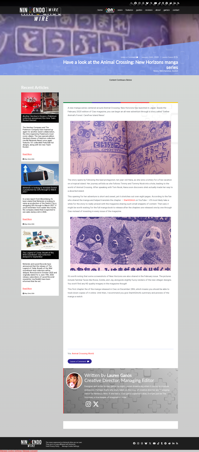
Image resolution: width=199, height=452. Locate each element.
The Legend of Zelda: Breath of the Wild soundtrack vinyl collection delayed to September (38, 254)
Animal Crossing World (83, 353)
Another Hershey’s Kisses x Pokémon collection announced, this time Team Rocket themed (39, 118)
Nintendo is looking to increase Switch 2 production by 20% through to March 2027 (40, 189)
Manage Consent (29, 451)
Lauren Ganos (167, 57)
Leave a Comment (128, 57)
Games (167, 10)
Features (129, 10)
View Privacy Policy (52, 446)
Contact (176, 10)
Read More (27, 154)
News (120, 10)
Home (100, 10)
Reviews (148, 10)
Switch (175, 71)
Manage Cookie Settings (70, 446)
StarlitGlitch (129, 200)
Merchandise (165, 71)
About (158, 10)
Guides (139, 10)
